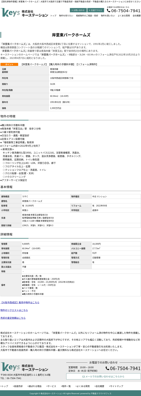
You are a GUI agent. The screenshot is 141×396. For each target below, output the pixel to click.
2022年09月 (101, 205)
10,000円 (29, 205)
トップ (53, 15)
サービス (52, 386)
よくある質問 (124, 15)
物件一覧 (66, 386)
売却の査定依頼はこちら (13, 318)
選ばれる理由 (35, 386)
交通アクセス (95, 10)
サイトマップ (116, 386)
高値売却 (18, 386)
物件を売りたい (66, 15)
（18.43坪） (36, 248)
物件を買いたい (108, 15)
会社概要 (137, 15)
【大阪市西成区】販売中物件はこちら (19, 302)
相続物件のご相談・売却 (87, 15)
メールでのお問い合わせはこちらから (103, 376)
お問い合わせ (78, 10)
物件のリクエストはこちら (14, 310)
